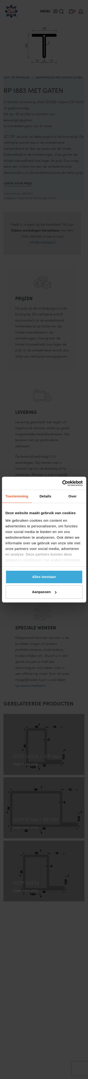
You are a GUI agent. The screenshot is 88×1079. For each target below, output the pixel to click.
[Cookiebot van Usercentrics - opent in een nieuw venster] (63, 483)
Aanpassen (44, 592)
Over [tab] (73, 496)
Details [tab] (45, 496)
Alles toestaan (44, 577)
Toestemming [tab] (16, 496)
